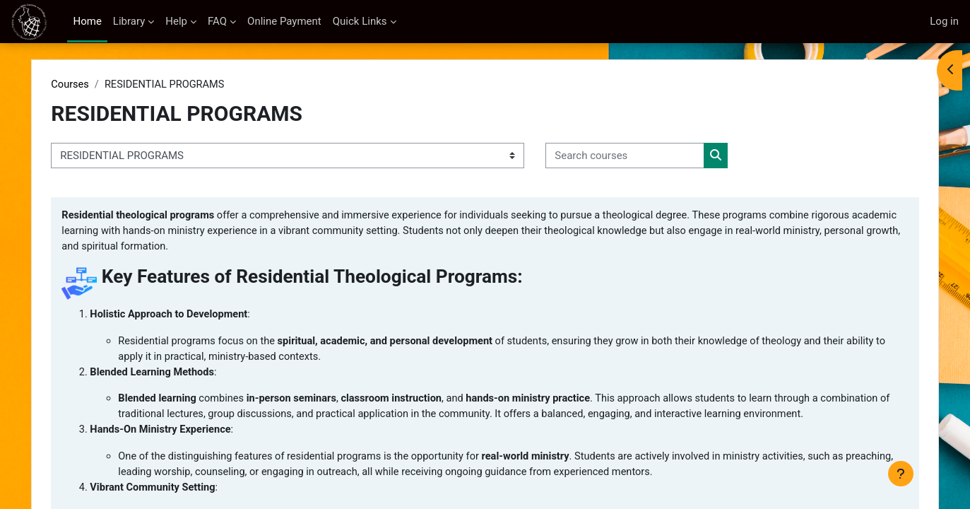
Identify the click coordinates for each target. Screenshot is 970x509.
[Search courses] (650, 157)
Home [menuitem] (87, 21)
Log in (944, 21)
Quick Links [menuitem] (360, 21)
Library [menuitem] (129, 21)
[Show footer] (900, 473)
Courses (95, 84)
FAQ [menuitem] (217, 21)
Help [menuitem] (176, 21)
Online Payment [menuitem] (284, 21)
